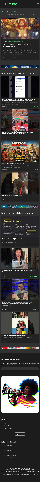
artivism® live (8, 450)
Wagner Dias (35, 309)
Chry (21, 468)
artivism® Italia (8, 445)
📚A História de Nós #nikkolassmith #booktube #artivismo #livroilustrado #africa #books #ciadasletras (17, 303)
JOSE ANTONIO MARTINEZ (32, 244)
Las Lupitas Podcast (33, 341)
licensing (35, 474)
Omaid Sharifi (35, 169)
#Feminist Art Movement (18, 41)
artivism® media (8, 448)
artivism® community (10, 453)
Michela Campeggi (34, 276)
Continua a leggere (18, 54)
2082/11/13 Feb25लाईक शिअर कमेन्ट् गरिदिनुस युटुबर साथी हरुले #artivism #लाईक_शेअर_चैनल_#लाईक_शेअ (18, 132)
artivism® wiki (8, 458)
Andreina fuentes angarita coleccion (14, 335)
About (5, 423)
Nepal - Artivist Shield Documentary (14, 164)
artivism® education (10, 455)
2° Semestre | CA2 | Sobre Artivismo (14, 239)
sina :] (36, 138)
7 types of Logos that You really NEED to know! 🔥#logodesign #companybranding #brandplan (18, 99)
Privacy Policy (8, 428)
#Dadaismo (8, 41)
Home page (4, 11)
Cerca (14, 11)
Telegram (20, 434)
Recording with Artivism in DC (12, 195)
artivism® (11, 4)
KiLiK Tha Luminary (33, 199)
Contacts (6, 426)
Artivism (36, 106)
